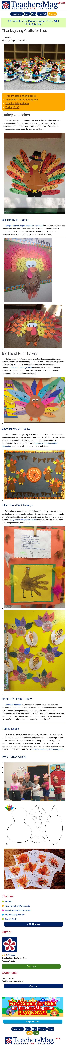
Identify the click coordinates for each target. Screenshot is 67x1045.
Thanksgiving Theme (17, 103)
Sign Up (33, 986)
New (34, 1029)
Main (33, 14)
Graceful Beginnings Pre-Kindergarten (48, 749)
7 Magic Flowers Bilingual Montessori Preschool (24, 226)
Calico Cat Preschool (13, 705)
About (51, 1029)
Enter (26, 14)
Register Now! (33, 1021)
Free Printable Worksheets (21, 95)
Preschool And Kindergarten (22, 99)
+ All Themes (33, 924)
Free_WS (42, 14)
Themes (9, 901)
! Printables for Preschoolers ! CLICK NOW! (33, 23)
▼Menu (52, 14)
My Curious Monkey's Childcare (24, 520)
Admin (11, 955)
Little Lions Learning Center (21, 368)
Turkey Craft (13, 107)
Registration (16, 14)
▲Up (29, 1033)
